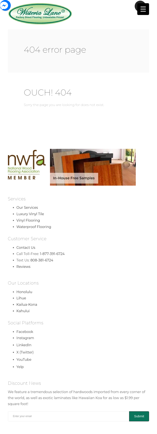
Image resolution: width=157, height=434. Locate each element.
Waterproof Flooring (34, 227)
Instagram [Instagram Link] (25, 338)
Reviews (23, 267)
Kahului (23, 311)
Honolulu (24, 292)
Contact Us (26, 248)
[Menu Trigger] (143, 9)
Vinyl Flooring (28, 220)
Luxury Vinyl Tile (30, 214)
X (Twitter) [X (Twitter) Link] (25, 352)
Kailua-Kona (27, 305)
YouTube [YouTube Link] (24, 360)
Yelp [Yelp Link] (20, 367)
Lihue (21, 298)
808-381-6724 (41, 260)
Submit (139, 416)
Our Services (27, 208)
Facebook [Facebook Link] (25, 332)
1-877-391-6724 (52, 254)
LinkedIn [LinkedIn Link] (24, 345)
